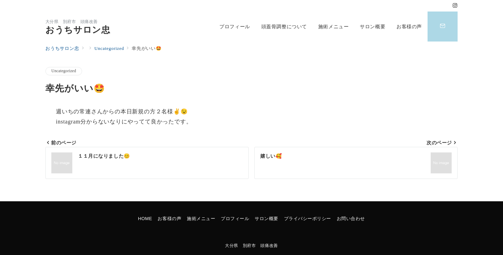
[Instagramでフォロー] (455, 5)
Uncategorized (63, 71)
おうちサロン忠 (77, 30)
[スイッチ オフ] (443, 27)
